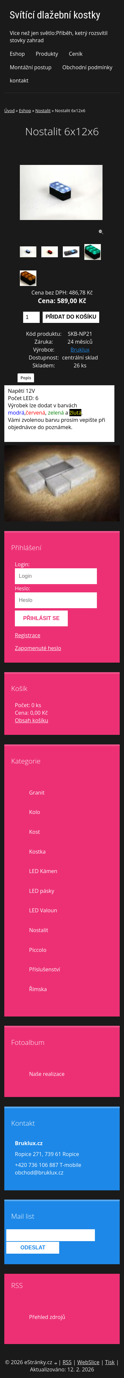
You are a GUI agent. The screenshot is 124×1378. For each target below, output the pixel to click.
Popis (26, 378)
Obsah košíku (31, 720)
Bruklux (79, 349)
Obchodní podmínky (87, 67)
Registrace (27, 635)
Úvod (9, 110)
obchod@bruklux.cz (39, 1172)
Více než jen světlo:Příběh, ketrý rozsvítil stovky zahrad (58, 36)
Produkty (47, 53)
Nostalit (43, 110)
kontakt (19, 80)
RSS (66, 1362)
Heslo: (22, 588)
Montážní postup (30, 67)
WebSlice (88, 1362)
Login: (22, 564)
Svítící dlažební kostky (55, 15)
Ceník (75, 53)
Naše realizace (46, 1074)
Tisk (110, 1362)
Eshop (17, 53)
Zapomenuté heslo (38, 648)
